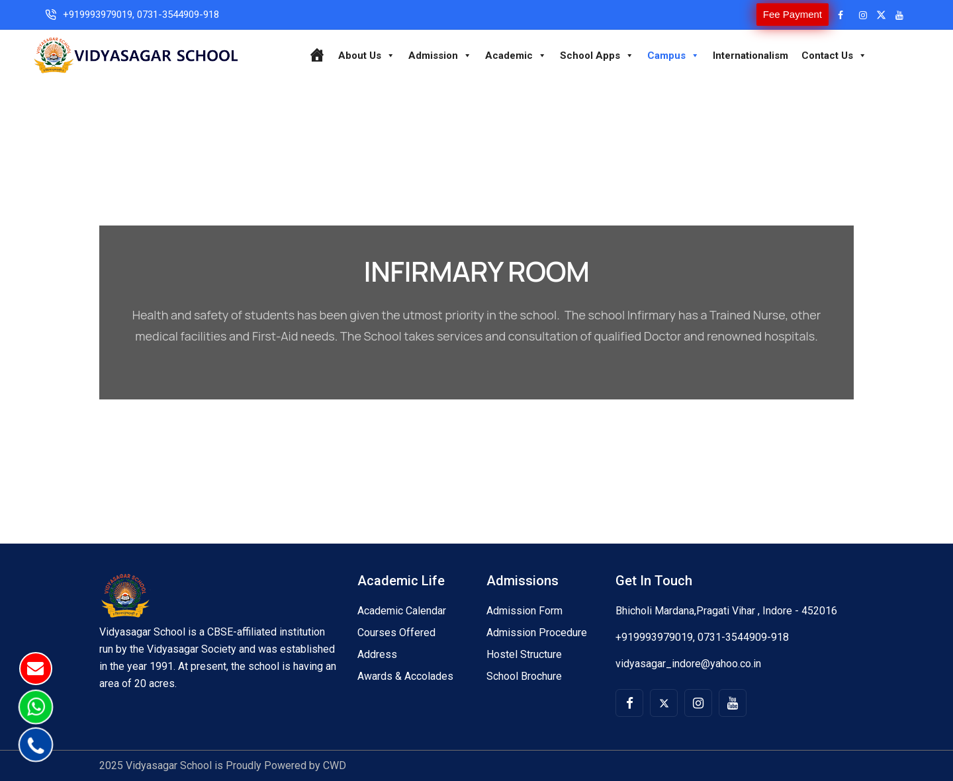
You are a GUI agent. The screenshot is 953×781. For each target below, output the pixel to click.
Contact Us (834, 55)
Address (377, 654)
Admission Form (524, 610)
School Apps (597, 55)
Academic (516, 55)
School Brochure (524, 676)
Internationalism (750, 56)
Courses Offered (396, 632)
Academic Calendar (401, 610)
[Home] (317, 55)
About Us (366, 55)
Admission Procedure (536, 632)
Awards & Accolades (405, 676)
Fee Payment (792, 14)
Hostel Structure (524, 654)
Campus (673, 55)
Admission (440, 55)
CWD (334, 765)
